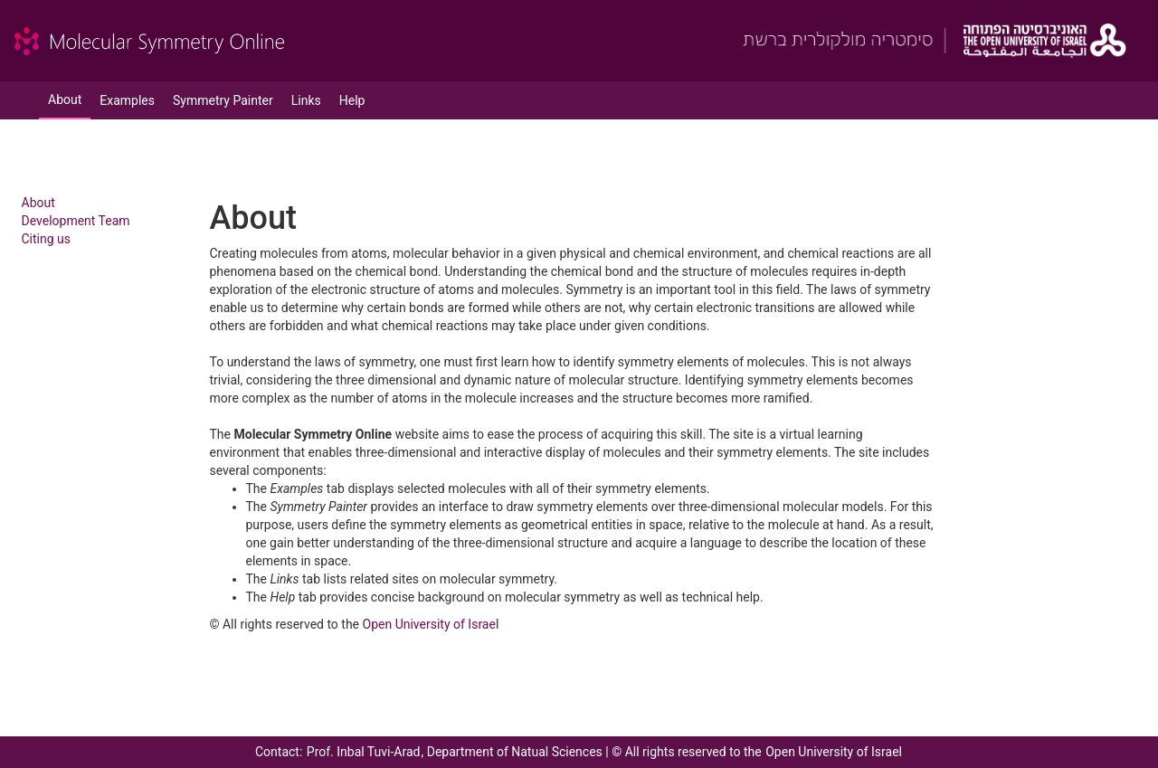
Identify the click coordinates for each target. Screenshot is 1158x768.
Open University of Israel (431, 624)
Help (352, 100)
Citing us (46, 239)
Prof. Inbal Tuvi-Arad (364, 751)
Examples (127, 100)
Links (306, 100)
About (64, 99)
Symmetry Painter (223, 100)
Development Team (76, 220)
